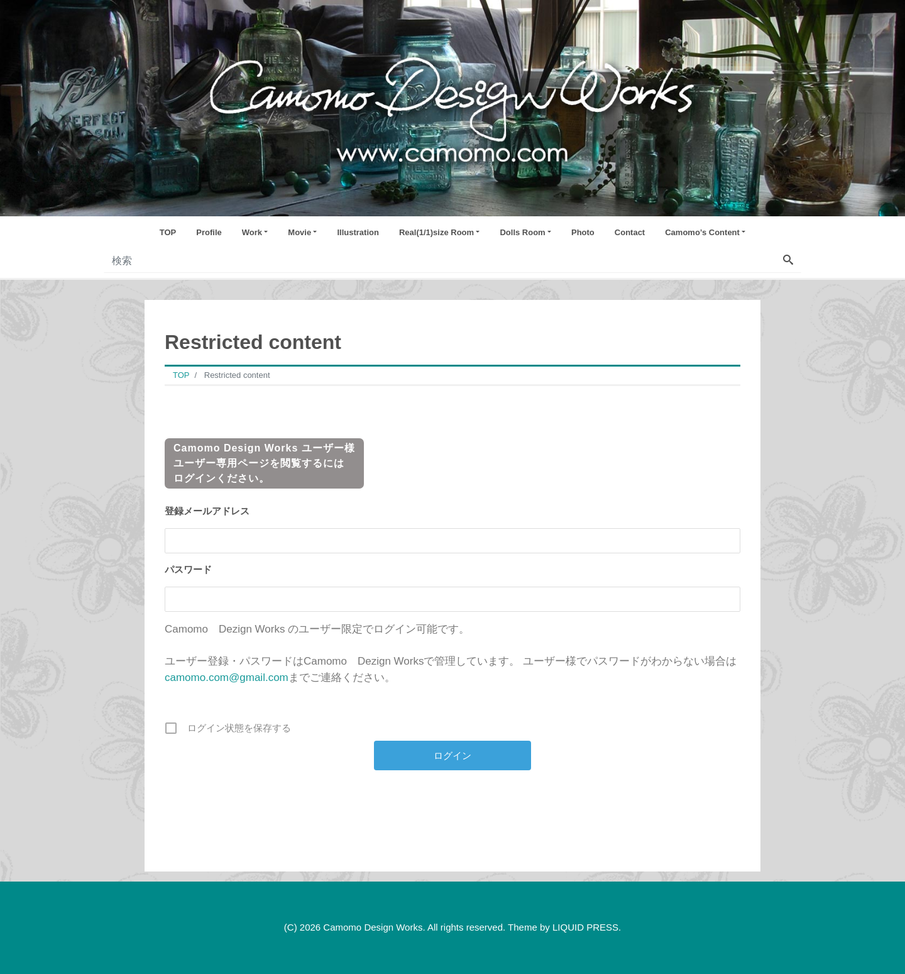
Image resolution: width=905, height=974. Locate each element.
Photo (583, 232)
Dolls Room (522, 232)
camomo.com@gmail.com (226, 677)
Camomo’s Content (702, 232)
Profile (208, 232)
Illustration (357, 232)
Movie (299, 232)
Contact (630, 232)
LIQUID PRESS (585, 927)
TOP (168, 232)
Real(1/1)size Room (436, 232)
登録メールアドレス (207, 511)
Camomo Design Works (372, 927)
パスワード (188, 569)
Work (252, 232)
